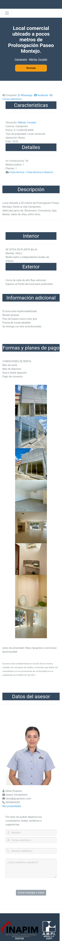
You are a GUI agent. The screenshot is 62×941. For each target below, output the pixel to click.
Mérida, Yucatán (38, 59)
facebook (41, 95)
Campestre (21, 59)
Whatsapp (25, 95)
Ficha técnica (16, 172)
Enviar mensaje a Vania (31, 892)
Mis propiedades (11, 806)
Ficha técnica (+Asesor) (39, 172)
